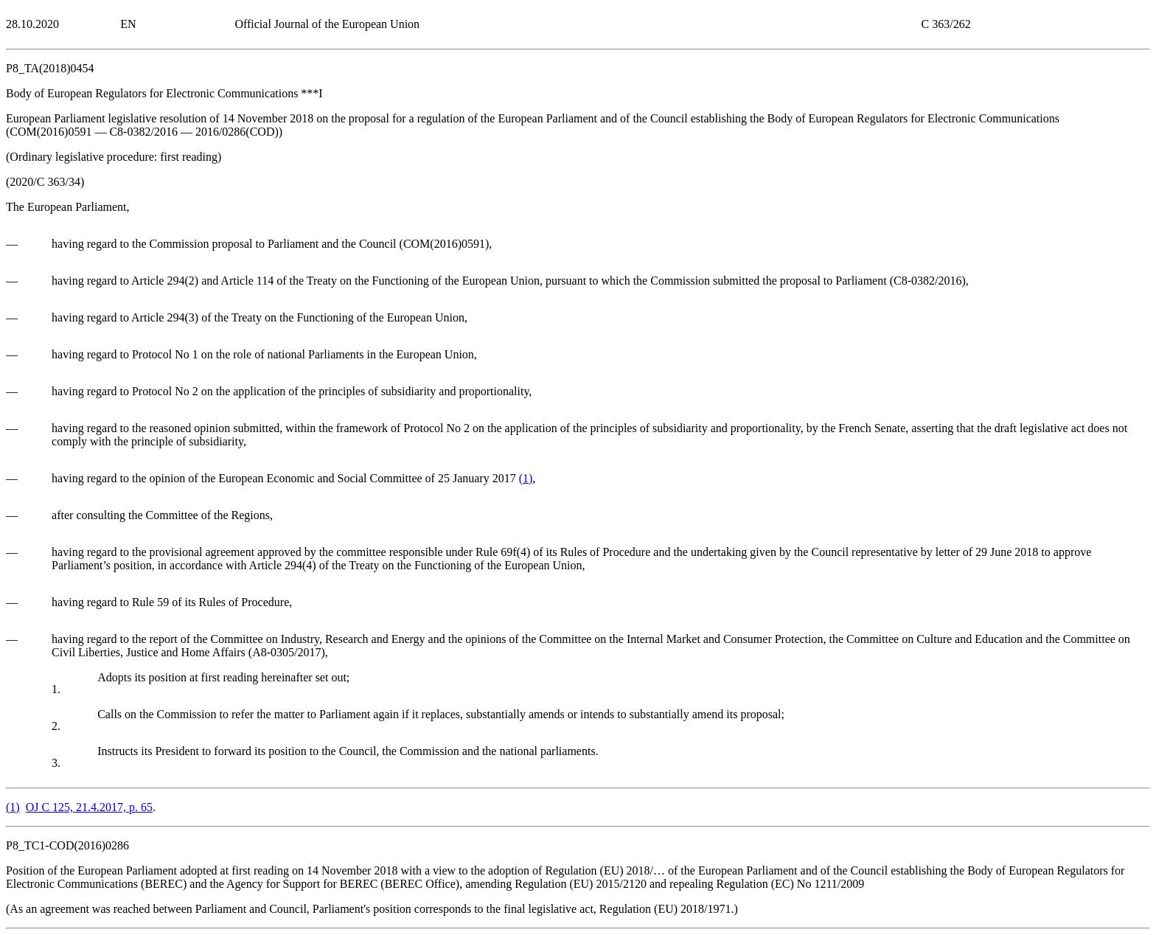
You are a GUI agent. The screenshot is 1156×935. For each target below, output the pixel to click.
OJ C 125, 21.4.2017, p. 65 (89, 807)
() (526, 478)
